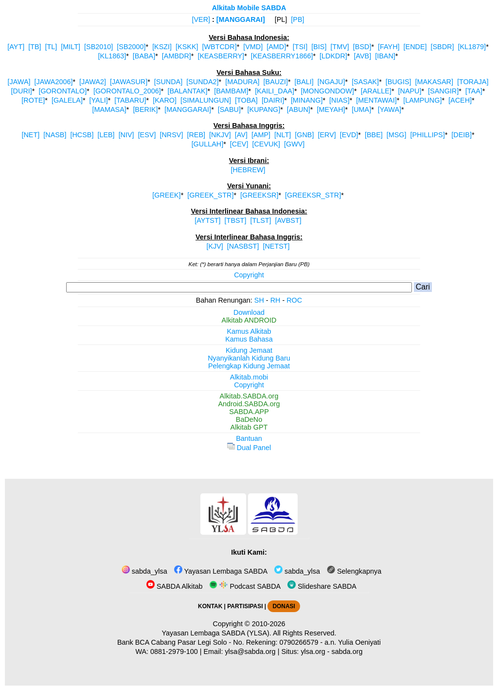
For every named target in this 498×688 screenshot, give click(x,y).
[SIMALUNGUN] (205, 100)
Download (249, 312)
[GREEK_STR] (210, 195)
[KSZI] (162, 47)
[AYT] (15, 47)
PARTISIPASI (245, 606)
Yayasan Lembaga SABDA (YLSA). (216, 633)
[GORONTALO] (62, 91)
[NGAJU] (331, 82)
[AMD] (276, 47)
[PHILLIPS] (427, 135)
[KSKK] (187, 47)
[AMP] (260, 135)
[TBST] (236, 220)
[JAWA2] (92, 82)
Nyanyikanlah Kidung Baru (249, 358)
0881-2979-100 (174, 651)
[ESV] (147, 135)
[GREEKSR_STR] (313, 195)
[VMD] (253, 47)
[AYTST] (207, 220)
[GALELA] (67, 100)
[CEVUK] (266, 144)
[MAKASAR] (434, 82)
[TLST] (260, 220)
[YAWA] (389, 109)
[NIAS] (339, 100)
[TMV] (339, 47)
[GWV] (294, 144)
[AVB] (362, 56)
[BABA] (144, 56)
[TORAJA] (473, 82)
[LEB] (105, 135)
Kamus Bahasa (249, 339)
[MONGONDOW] (328, 91)
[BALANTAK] (187, 91)
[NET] (30, 135)
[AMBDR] (176, 56)
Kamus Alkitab (249, 331)
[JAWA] (19, 82)
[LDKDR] (333, 56)
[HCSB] (81, 135)
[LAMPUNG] (422, 100)
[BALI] (304, 82)
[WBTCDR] (219, 47)
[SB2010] (98, 47)
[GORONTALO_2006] (127, 91)
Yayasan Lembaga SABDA (220, 571)
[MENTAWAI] (376, 100)
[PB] (297, 19)
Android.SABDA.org (249, 404)
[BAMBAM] (231, 91)
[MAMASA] (109, 109)
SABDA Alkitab (174, 586)
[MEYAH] (331, 109)
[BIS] (318, 47)
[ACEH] (460, 100)
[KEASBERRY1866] (282, 56)
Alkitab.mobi (249, 377)
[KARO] (165, 100)
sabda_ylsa (144, 571)
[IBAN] (385, 56)
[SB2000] (131, 47)
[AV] (241, 135)
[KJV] (214, 246)
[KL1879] (472, 47)
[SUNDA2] (202, 82)
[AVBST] (288, 220)
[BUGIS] (398, 82)
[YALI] (98, 100)
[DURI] (21, 91)
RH (275, 300)
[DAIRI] (273, 100)
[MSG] (397, 135)
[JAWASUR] (128, 82)
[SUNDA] (168, 82)
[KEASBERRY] (220, 56)
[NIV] (126, 135)
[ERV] (327, 135)
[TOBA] (246, 100)
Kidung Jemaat (249, 350)
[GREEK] (166, 195)
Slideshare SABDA (321, 586)
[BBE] (374, 135)
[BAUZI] (276, 82)
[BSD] (362, 47)
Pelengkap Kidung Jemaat (249, 366)
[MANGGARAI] (240, 19)
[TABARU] (130, 100)
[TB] (34, 47)
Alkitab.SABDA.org (249, 396)
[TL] (51, 47)
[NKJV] (220, 135)
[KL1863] (112, 56)
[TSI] (300, 47)
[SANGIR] (443, 91)
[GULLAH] (208, 144)
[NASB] (54, 135)
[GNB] (304, 135)
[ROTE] (33, 100)
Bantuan (249, 438)
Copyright (249, 275)
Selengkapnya (354, 571)
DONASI (283, 606)
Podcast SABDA (245, 586)
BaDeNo (249, 419)
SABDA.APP (249, 412)
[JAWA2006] (53, 82)
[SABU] (229, 109)
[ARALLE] (376, 91)
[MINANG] (307, 100)
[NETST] (276, 246)
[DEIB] (461, 135)
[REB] (196, 135)
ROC (294, 300)
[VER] (201, 19)
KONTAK (210, 606)
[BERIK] (145, 109)
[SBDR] (442, 47)
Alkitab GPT (249, 427)
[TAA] (473, 91)
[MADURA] (242, 82)
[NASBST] (243, 246)
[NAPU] (409, 91)
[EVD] (349, 135)
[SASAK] (365, 82)
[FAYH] (389, 47)
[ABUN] (298, 109)
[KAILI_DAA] (274, 91)
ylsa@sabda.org (250, 651)
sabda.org (347, 651)
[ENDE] (415, 47)
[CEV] (239, 144)
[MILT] (70, 47)
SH (259, 300)
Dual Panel (249, 448)
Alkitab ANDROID (249, 320)
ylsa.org (313, 651)
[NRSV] (171, 135)
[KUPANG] (264, 109)
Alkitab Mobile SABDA (249, 8)
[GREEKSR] (259, 195)
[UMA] (361, 109)
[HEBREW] (248, 170)
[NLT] (282, 135)
